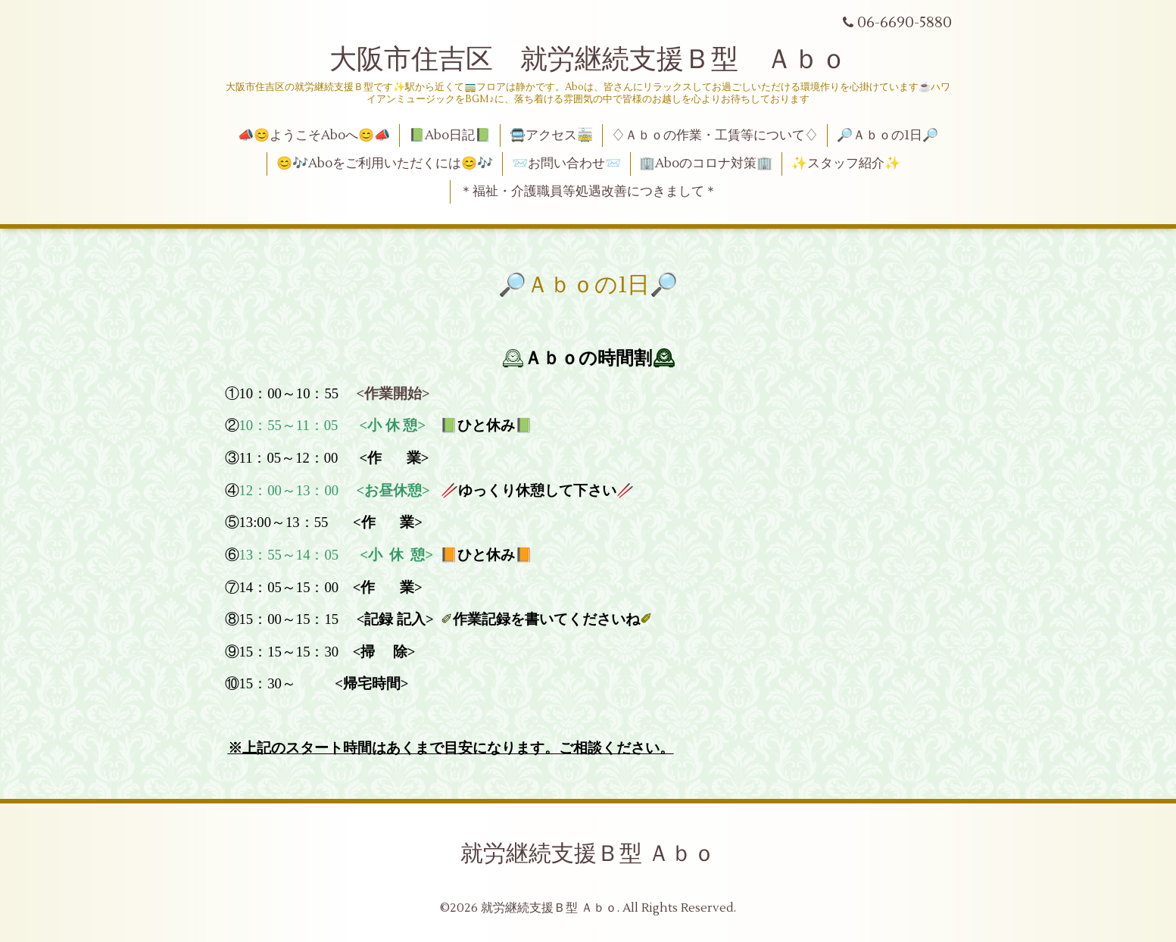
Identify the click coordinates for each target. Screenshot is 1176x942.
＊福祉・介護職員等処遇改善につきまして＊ (588, 191)
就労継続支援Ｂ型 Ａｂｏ (588, 854)
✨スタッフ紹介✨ (845, 163)
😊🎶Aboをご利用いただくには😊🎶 (384, 163)
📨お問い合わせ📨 (566, 163)
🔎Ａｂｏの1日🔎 (887, 135)
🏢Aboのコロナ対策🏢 (705, 163)
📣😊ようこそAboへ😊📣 (314, 135)
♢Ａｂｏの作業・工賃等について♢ (715, 135)
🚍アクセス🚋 (551, 135)
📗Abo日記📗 (450, 135)
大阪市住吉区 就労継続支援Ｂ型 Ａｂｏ (588, 59)
